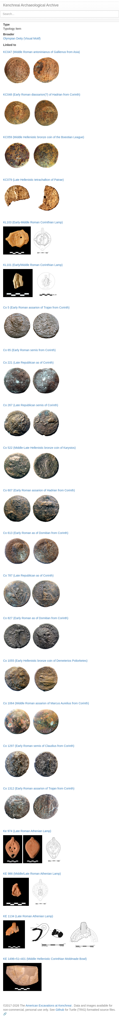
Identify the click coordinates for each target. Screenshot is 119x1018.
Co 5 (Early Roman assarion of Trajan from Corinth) (36, 307)
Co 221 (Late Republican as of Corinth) (28, 362)
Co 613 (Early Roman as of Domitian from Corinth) (35, 533)
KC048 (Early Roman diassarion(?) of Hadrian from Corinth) (41, 94)
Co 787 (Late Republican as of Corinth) (28, 575)
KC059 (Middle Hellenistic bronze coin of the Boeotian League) (43, 137)
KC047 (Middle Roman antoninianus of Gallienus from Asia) (41, 52)
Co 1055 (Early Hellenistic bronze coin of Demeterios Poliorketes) (45, 660)
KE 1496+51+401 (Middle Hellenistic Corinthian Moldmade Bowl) (45, 958)
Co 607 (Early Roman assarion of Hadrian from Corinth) (39, 490)
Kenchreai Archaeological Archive (31, 5)
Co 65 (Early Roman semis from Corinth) (29, 350)
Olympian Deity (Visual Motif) (21, 38)
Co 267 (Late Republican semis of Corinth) (30, 405)
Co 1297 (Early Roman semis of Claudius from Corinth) (38, 746)
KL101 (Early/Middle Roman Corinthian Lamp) (33, 265)
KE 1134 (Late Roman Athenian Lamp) (28, 916)
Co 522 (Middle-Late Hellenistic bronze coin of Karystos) (39, 447)
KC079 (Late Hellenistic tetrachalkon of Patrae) (33, 179)
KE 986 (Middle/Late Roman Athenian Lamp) (32, 873)
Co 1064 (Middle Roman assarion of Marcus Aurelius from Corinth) (46, 703)
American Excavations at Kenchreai (48, 1005)
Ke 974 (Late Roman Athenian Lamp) (27, 831)
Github (60, 1009)
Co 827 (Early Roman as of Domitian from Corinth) (35, 618)
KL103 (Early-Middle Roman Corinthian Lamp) (33, 222)
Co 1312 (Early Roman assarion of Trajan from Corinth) (38, 788)
